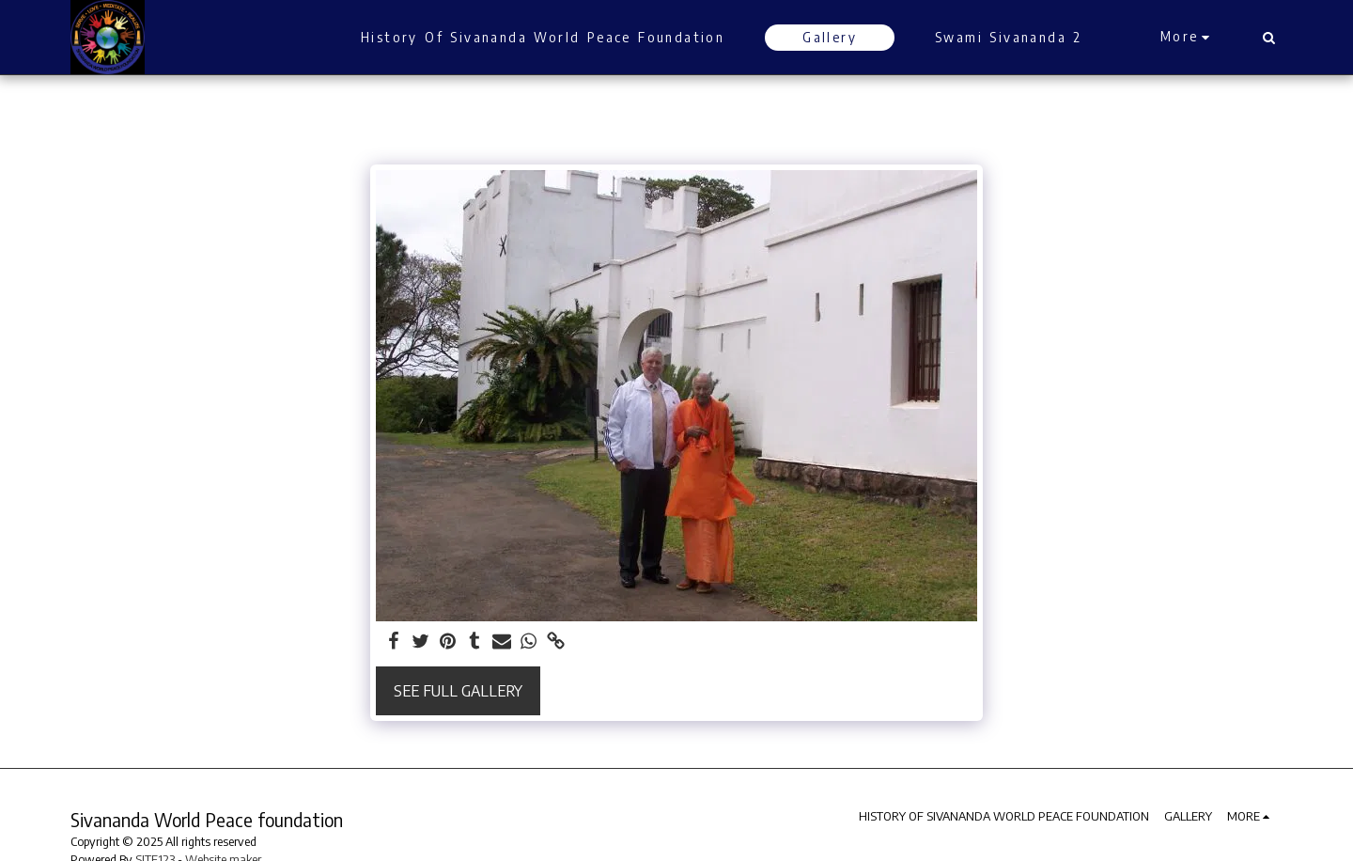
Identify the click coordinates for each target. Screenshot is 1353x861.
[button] (1268, 37)
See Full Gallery (458, 690)
